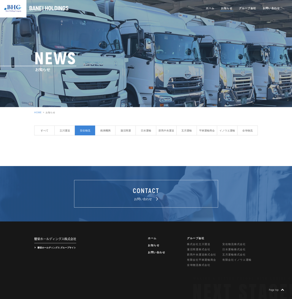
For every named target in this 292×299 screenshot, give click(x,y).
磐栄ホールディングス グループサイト (56, 247)
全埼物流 (247, 130)
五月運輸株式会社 (234, 254)
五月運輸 (186, 130)
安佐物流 (85, 130)
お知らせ (227, 8)
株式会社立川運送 (198, 244)
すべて (44, 130)
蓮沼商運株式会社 (198, 249)
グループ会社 (247, 8)
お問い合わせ (271, 8)
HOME (38, 112)
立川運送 (65, 130)
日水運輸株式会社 (234, 249)
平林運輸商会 (207, 130)
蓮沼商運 (125, 130)
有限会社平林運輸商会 (201, 259)
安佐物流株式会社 (234, 244)
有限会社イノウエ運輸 (237, 259)
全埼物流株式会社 (198, 265)
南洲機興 (105, 130)
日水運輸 (146, 130)
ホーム (210, 8)
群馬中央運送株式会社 (201, 254)
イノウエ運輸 (227, 130)
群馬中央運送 (166, 130)
